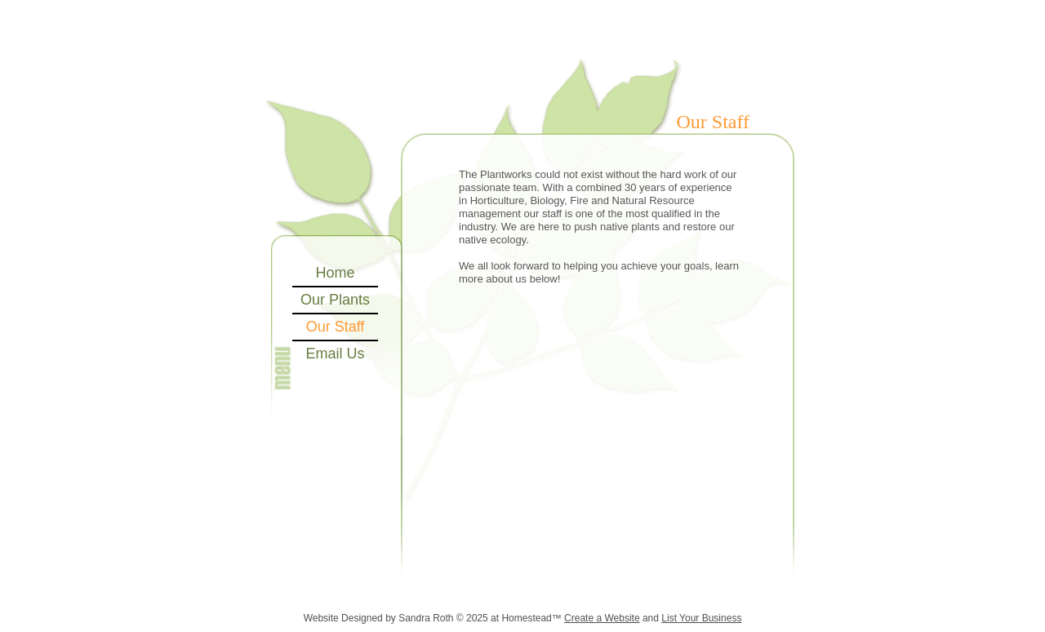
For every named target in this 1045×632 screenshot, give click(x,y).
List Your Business (701, 618)
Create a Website (602, 618)
